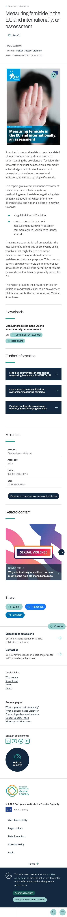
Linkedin (8, 741)
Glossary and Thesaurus (18, 721)
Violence (37, 50)
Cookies (58, 626)
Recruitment (12, 680)
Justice (28, 50)
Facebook (20, 741)
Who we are (12, 677)
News (8, 684)
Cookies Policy (16, 844)
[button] (14, 607)
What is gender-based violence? (22, 710)
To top (31, 863)
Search (53, 912)
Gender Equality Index (17, 717)
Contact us (12, 650)
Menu (63, 912)
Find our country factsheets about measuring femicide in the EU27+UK (30, 374)
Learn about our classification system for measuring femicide (27, 390)
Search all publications (18, 6)
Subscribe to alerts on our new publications (33, 496)
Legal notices (15, 828)
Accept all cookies (24, 893)
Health (19, 50)
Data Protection (16, 836)
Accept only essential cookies (30, 899)
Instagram (27, 741)
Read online (17, 341)
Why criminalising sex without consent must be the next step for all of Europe (31, 574)
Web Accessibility (17, 820)
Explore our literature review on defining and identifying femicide (28, 407)
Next (61, 552)
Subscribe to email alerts (20, 634)
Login (11, 852)
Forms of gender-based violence (22, 714)
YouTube (14, 741)
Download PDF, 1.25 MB (28, 335)
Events (9, 688)
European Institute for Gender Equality (9, 912)
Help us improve (17, 763)
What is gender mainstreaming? (22, 707)
